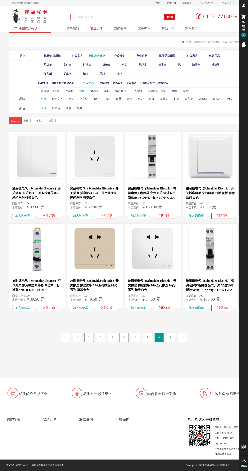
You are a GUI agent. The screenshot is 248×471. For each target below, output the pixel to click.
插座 (236, 42)
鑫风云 (217, 98)
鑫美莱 (189, 98)
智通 (118, 98)
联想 (129, 98)
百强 (151, 98)
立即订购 (49, 215)
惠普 (71, 98)
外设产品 (227, 42)
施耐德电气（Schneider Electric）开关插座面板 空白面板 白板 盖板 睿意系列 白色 (210, 193)
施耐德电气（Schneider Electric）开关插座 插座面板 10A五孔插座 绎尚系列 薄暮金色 (94, 285)
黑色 (79, 108)
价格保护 (122, 419)
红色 (68, 108)
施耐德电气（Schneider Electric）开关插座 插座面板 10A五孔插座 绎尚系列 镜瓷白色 (152, 285)
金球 (229, 98)
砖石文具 (57, 98)
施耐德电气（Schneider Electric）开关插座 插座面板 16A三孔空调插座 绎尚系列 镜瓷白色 (94, 193)
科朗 (176, 98)
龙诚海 (203, 98)
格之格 (84, 98)
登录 (158, 3)
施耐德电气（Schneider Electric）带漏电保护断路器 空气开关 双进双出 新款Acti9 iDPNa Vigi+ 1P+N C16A (152, 193)
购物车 (207, 3)
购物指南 (13, 419)
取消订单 (49, 419)
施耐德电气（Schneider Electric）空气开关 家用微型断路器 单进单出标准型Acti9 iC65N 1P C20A (36, 285)
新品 (51, 120)
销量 (38, 120)
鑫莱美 (164, 98)
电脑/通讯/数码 (212, 42)
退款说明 (86, 419)
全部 (43, 98)
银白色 (56, 108)
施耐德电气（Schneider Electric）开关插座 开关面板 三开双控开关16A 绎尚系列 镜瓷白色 (36, 193)
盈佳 (96, 98)
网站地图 (36, 465)
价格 (26, 120)
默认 (13, 120)
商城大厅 (198, 42)
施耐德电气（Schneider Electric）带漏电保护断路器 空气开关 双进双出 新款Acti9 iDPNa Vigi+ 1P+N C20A (210, 285)
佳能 (107, 98)
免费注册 (171, 3)
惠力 (140, 98)
